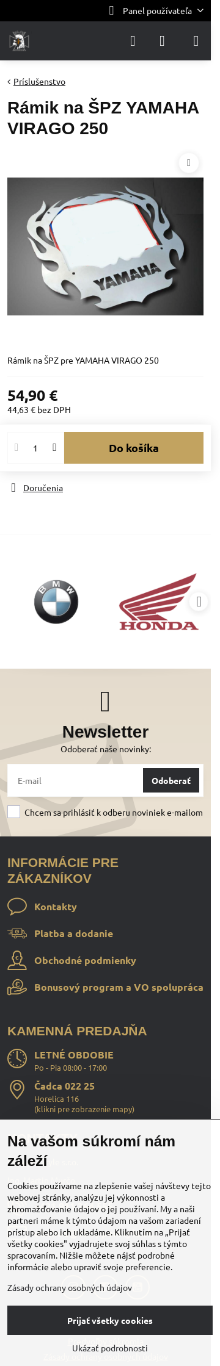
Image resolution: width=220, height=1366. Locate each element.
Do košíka (134, 447)
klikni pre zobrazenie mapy (84, 1109)
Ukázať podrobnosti (110, 1347)
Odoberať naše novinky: (106, 748)
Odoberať (171, 780)
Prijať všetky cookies (110, 1320)
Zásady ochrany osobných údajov (69, 1287)
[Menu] (196, 41)
